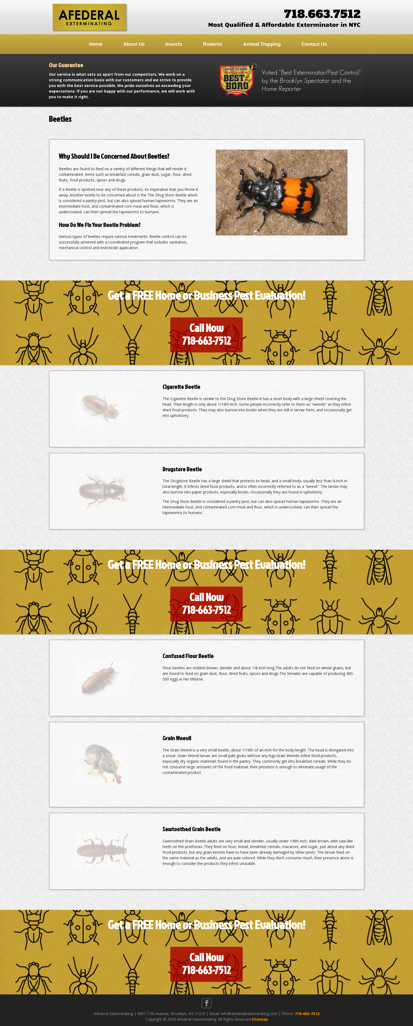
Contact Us (314, 44)
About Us (134, 44)
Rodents (212, 44)
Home (95, 44)
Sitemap (260, 1019)
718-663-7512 (307, 1013)
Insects (173, 44)
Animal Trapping (262, 44)
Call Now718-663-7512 (206, 334)
